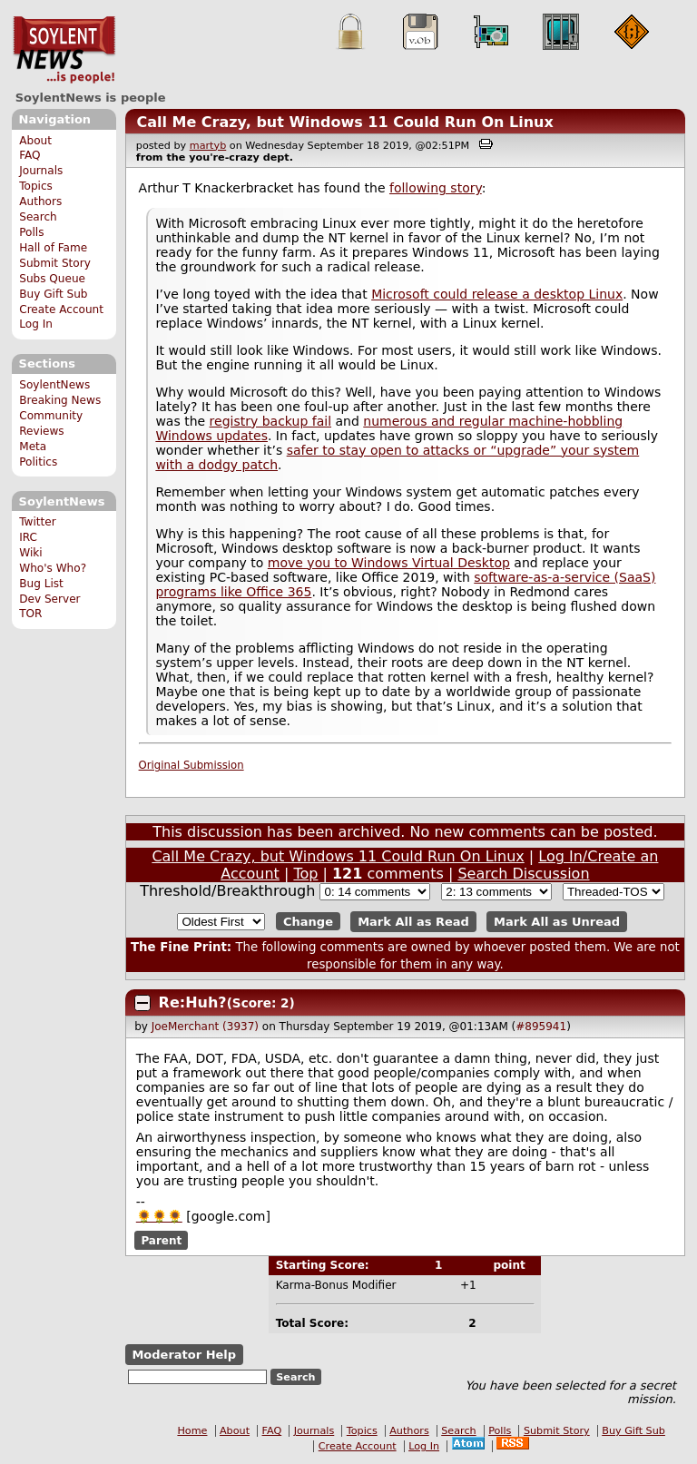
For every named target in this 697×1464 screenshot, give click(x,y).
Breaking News (60, 400)
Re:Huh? (193, 1002)
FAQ (29, 155)
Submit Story (55, 263)
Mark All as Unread (557, 922)
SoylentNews (64, 50)
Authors (40, 201)
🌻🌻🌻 (159, 1216)
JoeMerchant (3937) (205, 1026)
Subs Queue (52, 278)
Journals (41, 170)
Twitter (37, 522)
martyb (208, 146)
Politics (38, 462)
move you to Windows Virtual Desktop (389, 562)
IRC (28, 537)
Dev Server (49, 599)
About (35, 140)
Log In (36, 324)
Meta (32, 446)
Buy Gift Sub (53, 294)
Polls (31, 232)
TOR (30, 613)
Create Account (61, 309)
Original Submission (191, 765)
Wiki (30, 552)
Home (192, 1431)
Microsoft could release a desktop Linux (497, 294)
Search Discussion (523, 873)
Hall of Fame (53, 247)
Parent (161, 1239)
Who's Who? (52, 568)
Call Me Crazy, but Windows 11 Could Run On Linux (344, 122)
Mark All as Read (413, 922)
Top (305, 873)
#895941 (540, 1026)
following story (435, 188)
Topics (36, 186)
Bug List (41, 583)
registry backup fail (270, 421)
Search (38, 217)
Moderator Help (184, 1354)
